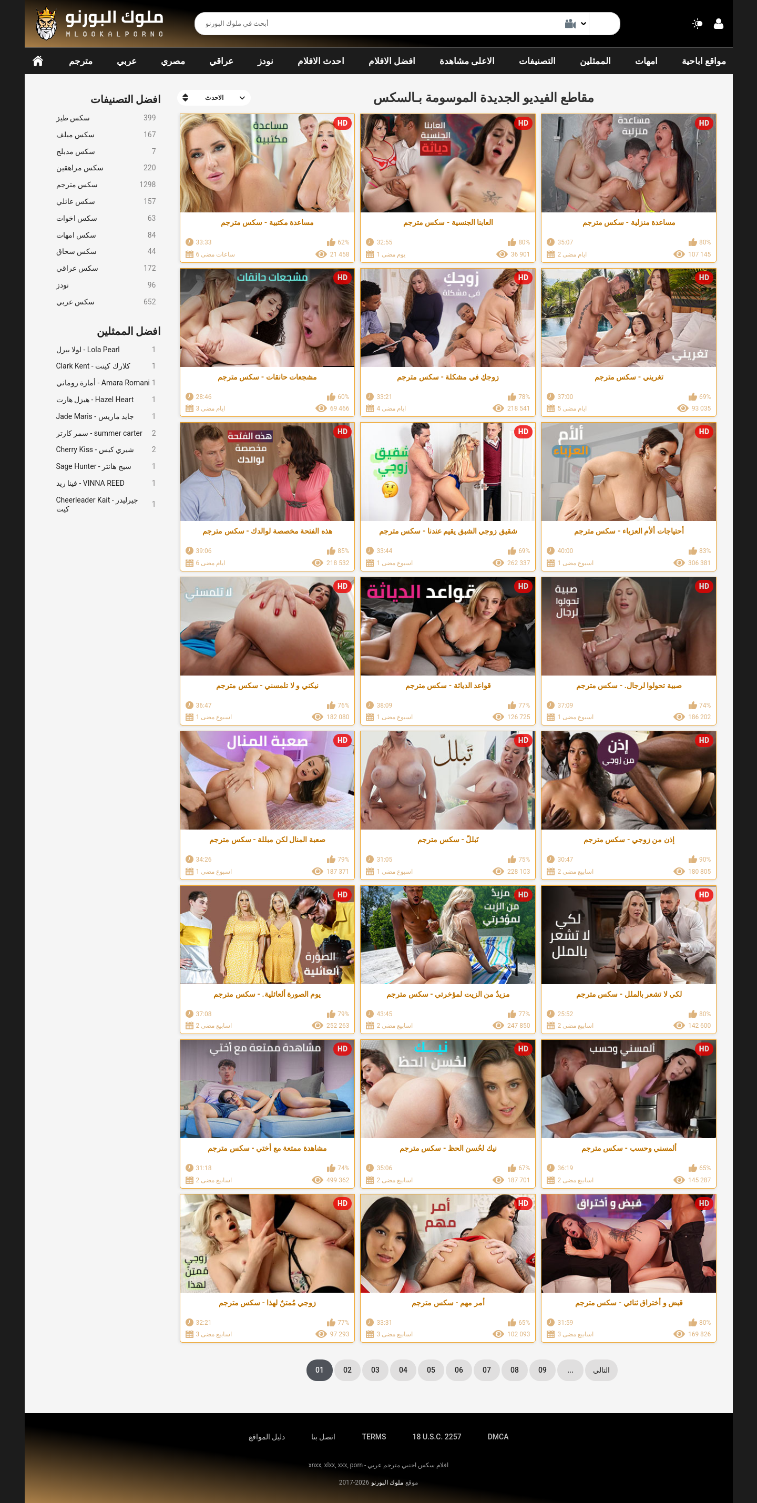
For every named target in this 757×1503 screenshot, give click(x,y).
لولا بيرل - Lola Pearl (106, 349)
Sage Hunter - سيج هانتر (106, 466)
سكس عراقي (106, 268)
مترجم (81, 61)
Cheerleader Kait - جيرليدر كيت (106, 504)
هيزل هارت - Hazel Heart (106, 399)
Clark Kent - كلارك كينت (106, 366)
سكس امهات (106, 235)
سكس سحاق (106, 251)
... (570, 1370)
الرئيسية (38, 61)
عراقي (221, 61)
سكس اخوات (106, 218)
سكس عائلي (106, 201)
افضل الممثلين (129, 331)
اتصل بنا (323, 1437)
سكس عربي (106, 302)
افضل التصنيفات (125, 99)
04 (403, 1370)
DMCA (498, 1437)
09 (542, 1370)
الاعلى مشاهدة (467, 61)
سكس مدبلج (106, 151)
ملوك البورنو (387, 1482)
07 (487, 1370)
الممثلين (595, 61)
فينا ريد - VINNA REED (106, 483)
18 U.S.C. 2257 (436, 1437)
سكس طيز (106, 118)
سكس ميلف (106, 134)
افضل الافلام (392, 61)
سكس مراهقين (106, 167)
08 (514, 1370)
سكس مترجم (106, 184)
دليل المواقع (267, 1437)
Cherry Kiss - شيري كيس (106, 449)
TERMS (374, 1437)
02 (347, 1370)
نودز (265, 61)
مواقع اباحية (704, 61)
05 (431, 1370)
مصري (173, 61)
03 (375, 1370)
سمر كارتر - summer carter (106, 433)
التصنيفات (537, 61)
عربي (127, 61)
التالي (601, 1370)
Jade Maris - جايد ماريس (106, 416)
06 (459, 1370)
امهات (646, 61)
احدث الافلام (321, 61)
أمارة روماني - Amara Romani (106, 383)
